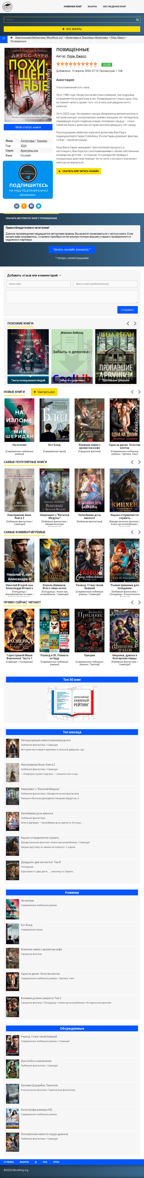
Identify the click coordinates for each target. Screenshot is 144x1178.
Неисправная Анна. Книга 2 (19, 517)
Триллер (42, 140)
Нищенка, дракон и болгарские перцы (124, 657)
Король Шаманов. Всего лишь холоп (54, 587)
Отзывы (9, 1162)
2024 (24, 145)
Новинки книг (73, 6)
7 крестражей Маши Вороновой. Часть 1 (19, 657)
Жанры (92, 6)
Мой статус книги (28, 127)
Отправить (127, 309)
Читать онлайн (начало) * (72, 249)
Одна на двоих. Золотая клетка (124, 446)
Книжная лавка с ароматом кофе (89, 446)
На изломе (19, 444)
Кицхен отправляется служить (125, 517)
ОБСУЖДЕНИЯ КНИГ (114, 6)
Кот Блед (54, 444)
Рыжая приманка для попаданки (125, 587)
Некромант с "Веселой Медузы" (54, 517)
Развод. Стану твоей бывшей (89, 587)
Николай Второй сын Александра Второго (19, 587)
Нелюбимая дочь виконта (89, 517)
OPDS (56, 1162)
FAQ (45, 1162)
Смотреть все (44, 391)
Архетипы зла (29, 150)
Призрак (89, 655)
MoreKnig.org (28, 6)
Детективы (27, 140)
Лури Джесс (117, 37)
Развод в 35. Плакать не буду (54, 657)
